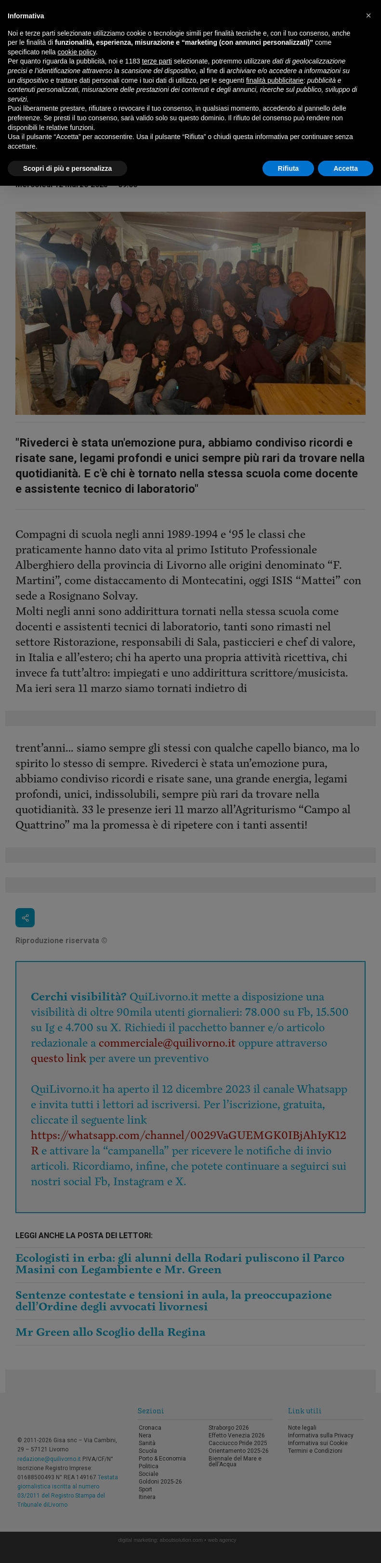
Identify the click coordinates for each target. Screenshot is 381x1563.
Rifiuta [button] (288, 168)
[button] (368, 15)
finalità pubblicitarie (274, 80)
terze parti (157, 61)
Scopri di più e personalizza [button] (67, 168)
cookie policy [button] (77, 52)
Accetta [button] (345, 168)
